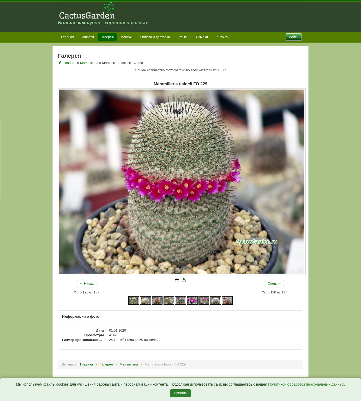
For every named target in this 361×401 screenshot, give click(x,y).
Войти (293, 37)
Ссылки (202, 37)
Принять (180, 393)
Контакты (222, 37)
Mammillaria (89, 63)
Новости (87, 37)
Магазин (127, 37)
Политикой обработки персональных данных (306, 384)
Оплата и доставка (155, 37)
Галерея (107, 37)
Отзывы (183, 37)
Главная (67, 37)
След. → (274, 283)
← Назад (87, 283)
